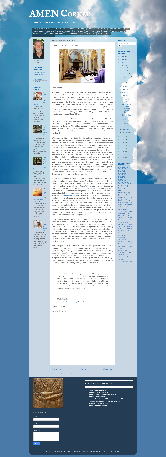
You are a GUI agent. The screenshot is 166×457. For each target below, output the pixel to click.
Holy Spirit (122, 215)
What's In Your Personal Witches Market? (127, 122)
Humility (130, 244)
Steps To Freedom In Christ (93, 31)
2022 (123, 59)
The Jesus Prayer (90, 33)
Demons (130, 213)
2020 (123, 65)
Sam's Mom (72, 28)
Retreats (130, 257)
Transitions (129, 205)
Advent (120, 218)
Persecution (122, 246)
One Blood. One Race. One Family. (74, 33)
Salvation (129, 229)
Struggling (128, 193)
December (126, 68)
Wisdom (120, 257)
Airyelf (103, 451)
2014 (123, 151)
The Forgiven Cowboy (61, 28)
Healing (120, 205)
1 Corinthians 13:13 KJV (70, 195)
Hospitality (129, 224)
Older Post (108, 369)
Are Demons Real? (78, 31)
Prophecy (121, 235)
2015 (123, 148)
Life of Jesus (125, 233)
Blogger (117, 451)
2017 (123, 142)
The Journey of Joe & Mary (64, 31)
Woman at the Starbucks (118, 31)
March (124, 95)
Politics (130, 218)
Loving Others (77, 302)
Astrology (121, 261)
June (124, 86)
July (124, 83)
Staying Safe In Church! (126, 116)
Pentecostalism (123, 255)
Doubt (120, 220)
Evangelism (123, 202)
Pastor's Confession (101, 28)
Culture (122, 182)
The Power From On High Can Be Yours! (43, 36)
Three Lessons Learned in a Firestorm (119, 28)
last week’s (65, 119)
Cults (131, 252)
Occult (120, 226)
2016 (123, 145)
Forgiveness (122, 209)
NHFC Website (38, 82)
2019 (123, 136)
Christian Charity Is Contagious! (127, 99)
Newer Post (57, 369)
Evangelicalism (122, 250)
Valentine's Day (125, 259)
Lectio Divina (106, 31)
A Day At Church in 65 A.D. (46, 28)
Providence (122, 237)
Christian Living (123, 169)
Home (34, 28)
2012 (123, 157)
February (125, 129)
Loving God (128, 220)
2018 (123, 139)
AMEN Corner (60, 14)
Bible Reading (125, 207)
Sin (119, 195)
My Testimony (81, 28)
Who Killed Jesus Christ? (39, 33)
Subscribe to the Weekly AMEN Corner (39, 74)
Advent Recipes (50, 31)
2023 (123, 56)
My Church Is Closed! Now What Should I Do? (126, 108)
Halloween (90, 28)
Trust (130, 202)
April (124, 92)
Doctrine (129, 195)
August (125, 80)
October (125, 74)
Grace (120, 197)
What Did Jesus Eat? (38, 31)
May (124, 89)
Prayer (130, 183)
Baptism (126, 261)
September (126, 77)
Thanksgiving (122, 211)
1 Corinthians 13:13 (92, 188)
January (125, 132)
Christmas (128, 197)
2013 (123, 154)
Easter (130, 215)
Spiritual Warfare (125, 231)
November (126, 71)
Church (59, 302)
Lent (120, 200)
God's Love (67, 302)
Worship (129, 200)
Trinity (131, 261)
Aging (124, 244)
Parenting (121, 252)
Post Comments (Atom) (69, 374)
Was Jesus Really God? (104, 33)
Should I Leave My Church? (55, 33)
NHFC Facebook (39, 79)
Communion (122, 239)
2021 (123, 62)
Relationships (87, 302)
